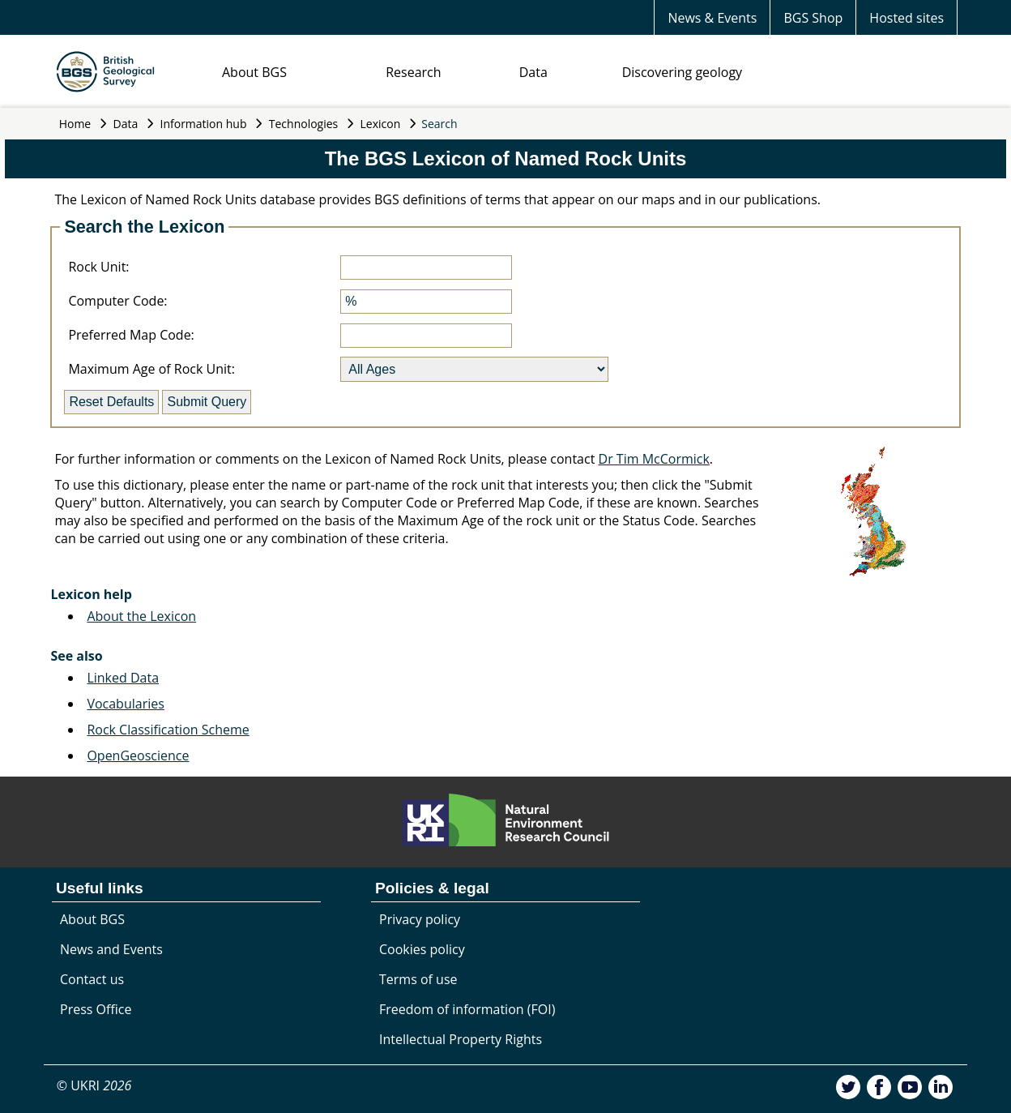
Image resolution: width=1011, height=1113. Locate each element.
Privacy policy (419, 919)
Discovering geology (682, 72)
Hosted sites (906, 18)
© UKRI (94, 1085)
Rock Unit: (98, 267)
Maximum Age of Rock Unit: (151, 369)
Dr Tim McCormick (654, 459)
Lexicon (380, 123)
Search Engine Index (115, 564)
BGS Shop (812, 18)
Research (413, 72)
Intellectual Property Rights (460, 1039)
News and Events (111, 949)
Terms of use (418, 979)
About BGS (254, 72)
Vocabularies (125, 704)
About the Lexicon (141, 616)
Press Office (95, 1009)
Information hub (203, 123)
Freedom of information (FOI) (467, 1009)
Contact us (92, 979)
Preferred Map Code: (131, 335)
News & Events (712, 18)
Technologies (304, 123)
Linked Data (123, 678)
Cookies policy (422, 949)
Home (75, 123)
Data (533, 72)
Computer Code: (117, 301)
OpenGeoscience (138, 755)
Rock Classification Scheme (168, 729)
